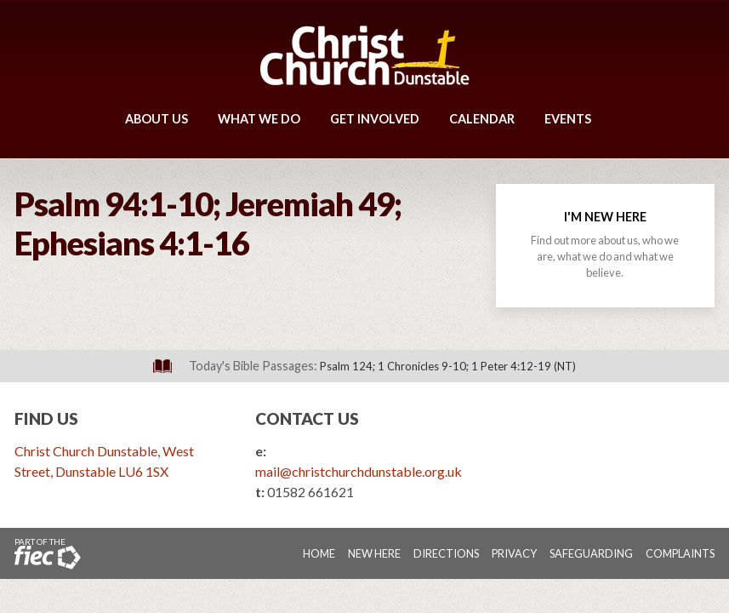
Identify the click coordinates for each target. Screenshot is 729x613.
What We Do (259, 119)
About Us (156, 119)
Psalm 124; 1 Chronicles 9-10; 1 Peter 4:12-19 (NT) (448, 366)
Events (567, 119)
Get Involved (374, 119)
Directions (446, 553)
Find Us (46, 418)
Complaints (680, 553)
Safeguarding (591, 553)
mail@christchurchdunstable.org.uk (358, 471)
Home (319, 553)
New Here (374, 553)
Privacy (514, 553)
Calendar (482, 119)
